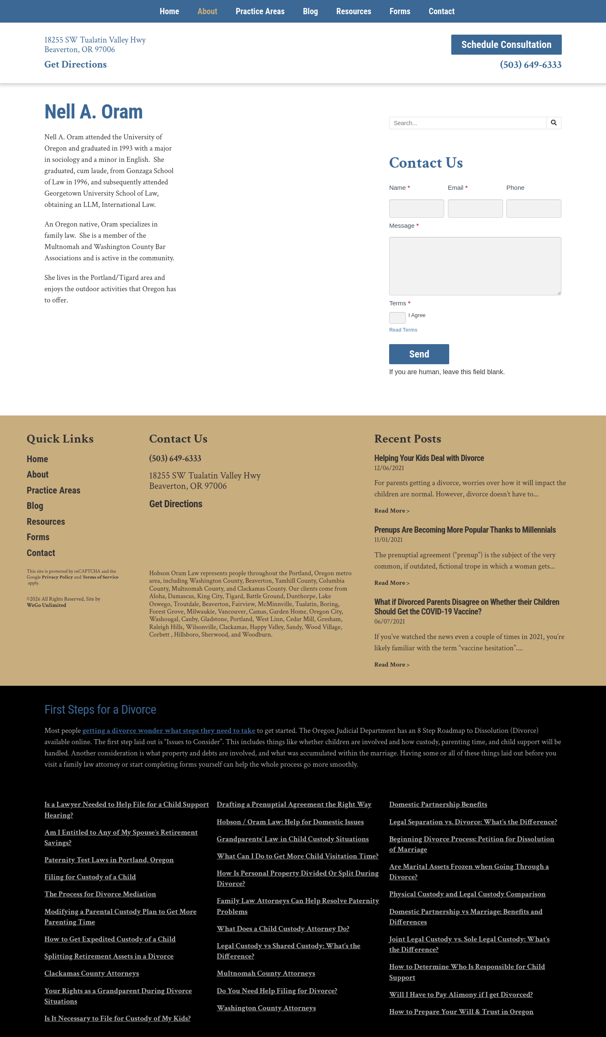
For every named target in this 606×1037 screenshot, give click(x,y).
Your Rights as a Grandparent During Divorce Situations (118, 996)
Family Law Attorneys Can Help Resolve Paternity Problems (298, 906)
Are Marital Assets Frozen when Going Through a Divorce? (469, 872)
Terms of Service (100, 577)
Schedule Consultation (506, 44)
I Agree (407, 315)
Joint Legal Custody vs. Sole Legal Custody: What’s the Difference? (469, 944)
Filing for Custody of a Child (90, 877)
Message (404, 225)
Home (169, 11)
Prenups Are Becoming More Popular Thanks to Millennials (465, 530)
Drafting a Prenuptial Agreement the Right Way (294, 804)
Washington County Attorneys (266, 1008)
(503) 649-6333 (530, 65)
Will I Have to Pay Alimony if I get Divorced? (461, 994)
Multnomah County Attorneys (266, 973)
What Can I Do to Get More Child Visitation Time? (298, 856)
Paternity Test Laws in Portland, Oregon (109, 860)
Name (399, 187)
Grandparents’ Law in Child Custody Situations (293, 839)
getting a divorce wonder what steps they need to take (169, 730)
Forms (400, 11)
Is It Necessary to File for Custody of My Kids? (118, 1018)
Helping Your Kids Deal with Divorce (429, 458)
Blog (310, 11)
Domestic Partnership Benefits (438, 804)
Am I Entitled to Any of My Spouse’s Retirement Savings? (121, 838)
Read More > (392, 511)
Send (419, 354)
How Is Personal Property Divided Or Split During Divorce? (298, 878)
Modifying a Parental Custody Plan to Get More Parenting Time (121, 917)
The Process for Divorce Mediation (100, 894)
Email (458, 187)
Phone (515, 187)
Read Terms (403, 330)
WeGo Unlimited (46, 606)
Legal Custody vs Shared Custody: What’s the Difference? (288, 951)
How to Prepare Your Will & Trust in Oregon (461, 1012)
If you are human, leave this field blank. (447, 371)
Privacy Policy (57, 577)
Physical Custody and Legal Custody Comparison (467, 894)
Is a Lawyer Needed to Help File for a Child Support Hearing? (127, 810)
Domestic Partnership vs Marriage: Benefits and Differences (466, 917)
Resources (354, 11)
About (207, 11)
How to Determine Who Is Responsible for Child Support (467, 972)
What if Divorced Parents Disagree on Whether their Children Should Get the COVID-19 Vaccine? (466, 607)
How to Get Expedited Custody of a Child (110, 939)
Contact (442, 11)
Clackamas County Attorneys (92, 973)
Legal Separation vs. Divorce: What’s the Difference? (473, 822)
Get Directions (76, 64)
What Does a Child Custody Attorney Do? (283, 929)
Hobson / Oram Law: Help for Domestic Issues (290, 822)
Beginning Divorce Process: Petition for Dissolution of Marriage (471, 844)
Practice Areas (260, 11)
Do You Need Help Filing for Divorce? (277, 991)
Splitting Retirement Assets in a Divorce (109, 956)
